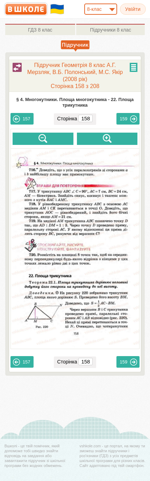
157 (21, 118)
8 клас (40, 30)
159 (128, 118)
